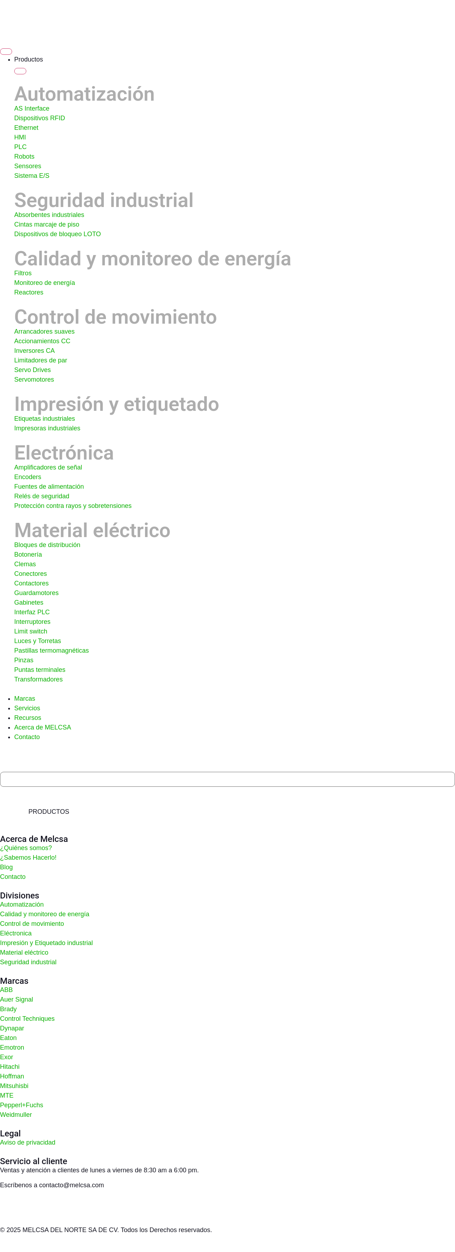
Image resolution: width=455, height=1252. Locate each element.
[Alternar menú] (6, 51)
